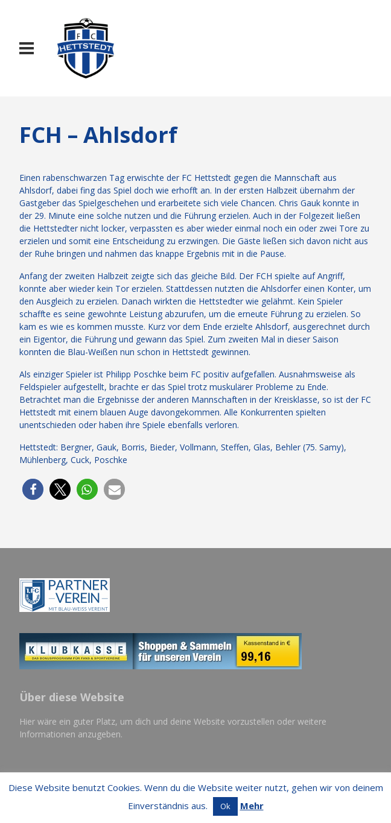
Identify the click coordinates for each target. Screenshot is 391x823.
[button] (32, 489)
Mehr (252, 805)
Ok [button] (225, 806)
